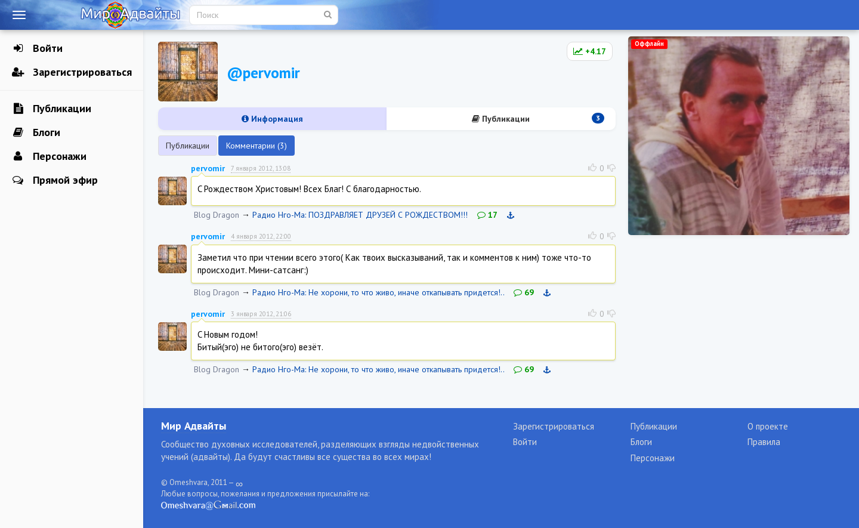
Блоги (36, 132)
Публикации (51, 109)
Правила (763, 441)
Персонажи (49, 156)
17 (487, 214)
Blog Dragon (216, 214)
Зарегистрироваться (72, 72)
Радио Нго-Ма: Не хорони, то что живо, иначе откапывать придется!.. (378, 292)
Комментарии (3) (256, 145)
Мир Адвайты (193, 426)
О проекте (767, 426)
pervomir (208, 168)
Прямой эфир (55, 180)
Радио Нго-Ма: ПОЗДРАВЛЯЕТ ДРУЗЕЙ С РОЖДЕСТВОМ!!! (360, 214)
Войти (37, 48)
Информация (272, 118)
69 (524, 292)
